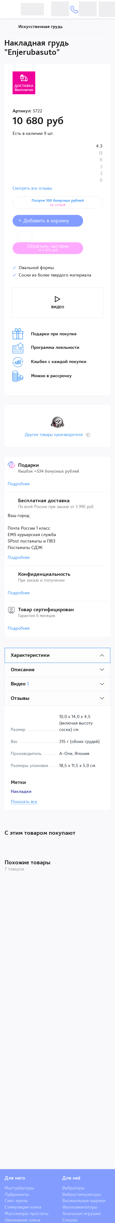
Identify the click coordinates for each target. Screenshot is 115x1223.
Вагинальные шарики (83, 1200)
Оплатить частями (52, 247)
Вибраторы (73, 1188)
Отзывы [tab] (20, 698)
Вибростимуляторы (81, 1194)
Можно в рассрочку (42, 376)
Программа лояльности (45, 347)
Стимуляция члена (23, 1207)
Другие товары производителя (54, 434)
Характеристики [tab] (30, 655)
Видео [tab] (20, 683)
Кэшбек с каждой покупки (49, 362)
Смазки (69, 1220)
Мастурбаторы (19, 1188)
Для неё (71, 1178)
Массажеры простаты (26, 1213)
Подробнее (19, 483)
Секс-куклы (16, 1200)
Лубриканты (17, 1194)
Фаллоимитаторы (80, 1207)
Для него (15, 1178)
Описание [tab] (23, 669)
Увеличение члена (22, 1220)
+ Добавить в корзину (47, 220)
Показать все (24, 801)
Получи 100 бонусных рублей (58, 202)
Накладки (21, 791)
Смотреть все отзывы (32, 188)
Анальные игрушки (81, 1213)
